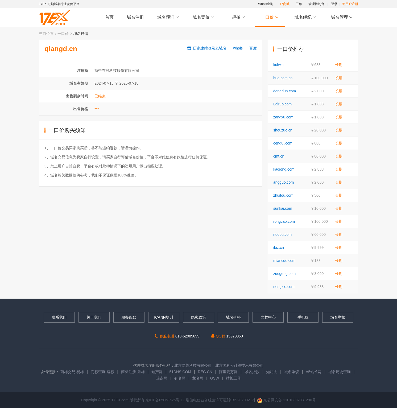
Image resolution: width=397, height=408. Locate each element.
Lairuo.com (282, 104)
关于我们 (93, 317)
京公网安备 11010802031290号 (286, 400)
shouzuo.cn (282, 130)
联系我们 (59, 317)
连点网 (161, 378)
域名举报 (337, 317)
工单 (299, 4)
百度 (253, 48)
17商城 (285, 4)
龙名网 (197, 378)
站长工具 (233, 378)
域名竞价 (203, 17)
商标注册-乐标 (133, 372)
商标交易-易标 (72, 372)
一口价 (270, 17)
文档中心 (268, 317)
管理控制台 (316, 4)
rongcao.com (284, 221)
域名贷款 (252, 372)
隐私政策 (198, 317)
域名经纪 (305, 17)
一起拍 (237, 17)
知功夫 (271, 372)
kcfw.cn (279, 65)
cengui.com (282, 143)
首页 (109, 17)
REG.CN (205, 372)
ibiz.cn (278, 247)
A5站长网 (313, 372)
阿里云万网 (228, 372)
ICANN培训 (163, 317)
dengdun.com (284, 91)
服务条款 (128, 317)
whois (238, 48)
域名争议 (292, 372)
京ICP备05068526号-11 (166, 400)
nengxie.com (283, 287)
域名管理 (342, 17)
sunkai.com (282, 208)
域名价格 (233, 317)
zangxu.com (283, 117)
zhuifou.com (283, 195)
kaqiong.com (283, 169)
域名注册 (135, 17)
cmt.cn (278, 156)
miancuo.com (284, 260)
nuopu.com (282, 234)
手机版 (303, 317)
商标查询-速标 (103, 372)
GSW (214, 378)
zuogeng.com (284, 273)
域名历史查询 (339, 372)
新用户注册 (350, 4)
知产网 (157, 372)
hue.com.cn (282, 78)
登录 (334, 4)
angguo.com (283, 182)
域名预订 (168, 17)
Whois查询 (265, 4)
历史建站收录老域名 (206, 48)
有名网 (179, 378)
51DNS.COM (180, 372)
